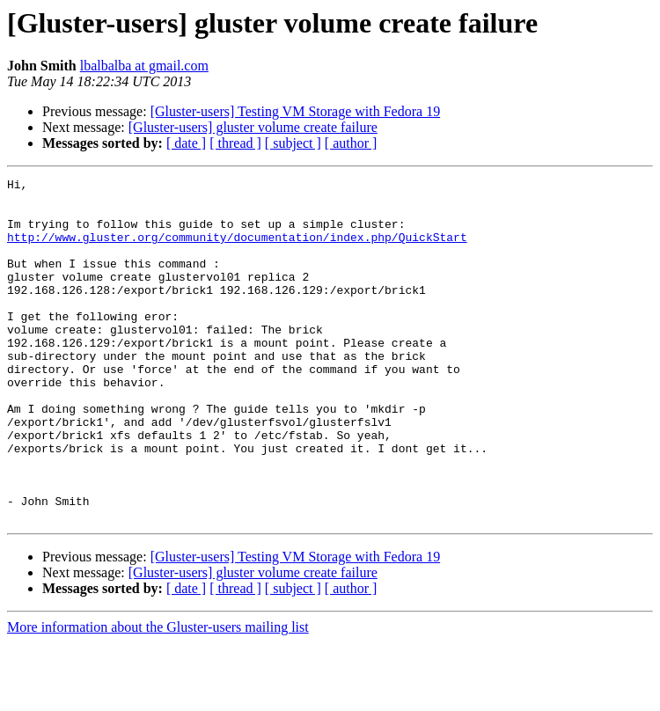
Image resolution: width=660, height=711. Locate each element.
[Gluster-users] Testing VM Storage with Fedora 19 (295, 111)
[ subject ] (293, 143)
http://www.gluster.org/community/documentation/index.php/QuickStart (237, 250)
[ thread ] (235, 143)
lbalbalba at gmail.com (144, 65)
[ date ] (186, 143)
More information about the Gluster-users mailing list (158, 695)
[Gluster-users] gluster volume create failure (253, 127)
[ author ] (351, 143)
